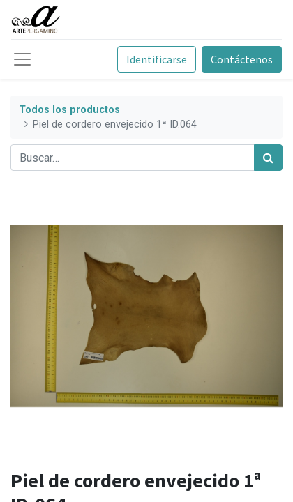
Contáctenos (242, 59)
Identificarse (156, 59)
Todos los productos (69, 110)
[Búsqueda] (268, 157)
